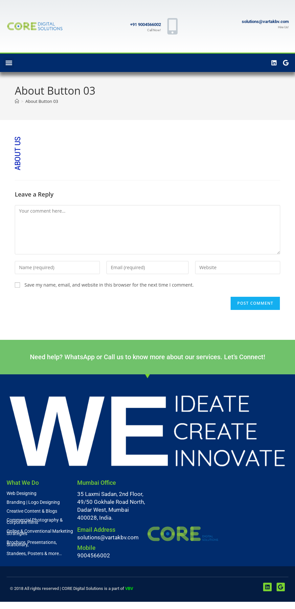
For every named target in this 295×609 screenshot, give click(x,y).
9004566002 (93, 555)
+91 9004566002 (145, 24)
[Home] (17, 101)
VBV (129, 588)
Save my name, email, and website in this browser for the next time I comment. (109, 285)
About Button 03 (41, 101)
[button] (8, 63)
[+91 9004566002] (172, 26)
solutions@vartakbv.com (265, 21)
